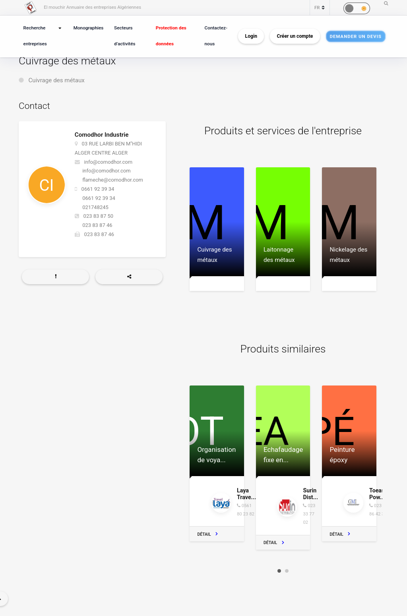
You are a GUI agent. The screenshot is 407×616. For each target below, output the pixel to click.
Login (251, 36)
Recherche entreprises (35, 35)
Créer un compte (295, 36)
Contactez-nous (216, 35)
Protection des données (171, 35)
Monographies (89, 28)
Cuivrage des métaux (56, 80)
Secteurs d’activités (124, 35)
